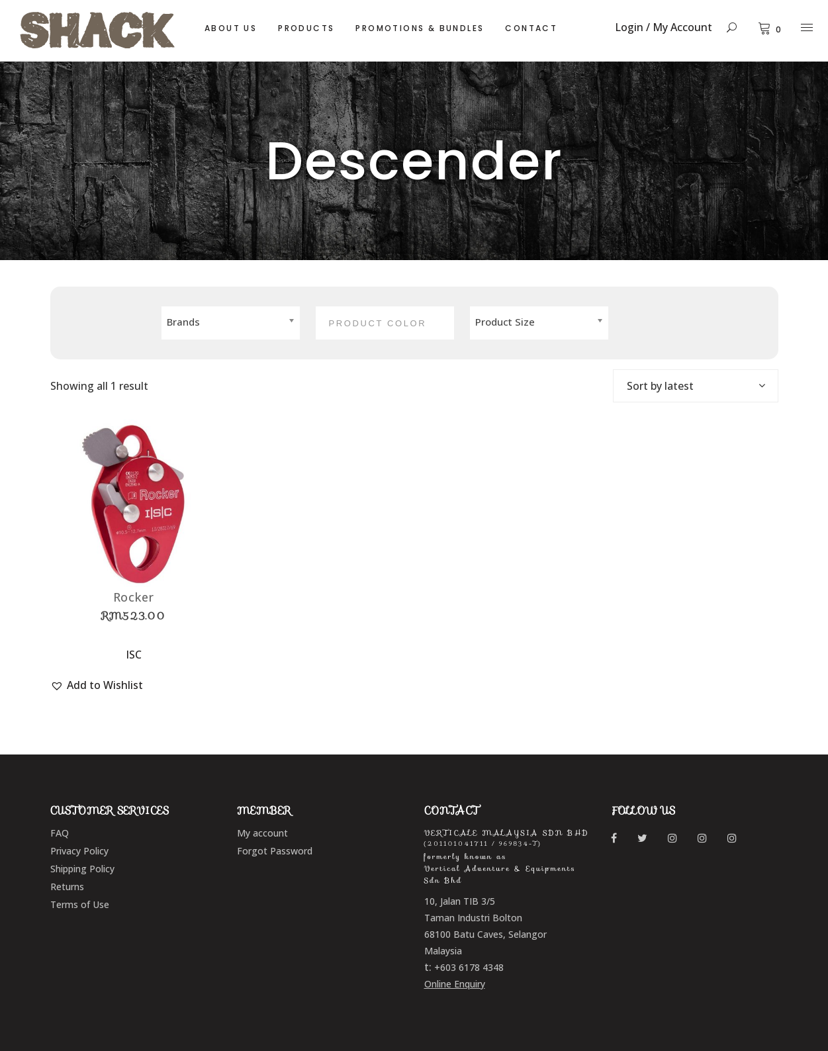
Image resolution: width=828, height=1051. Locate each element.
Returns (67, 886)
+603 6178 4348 (469, 967)
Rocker (133, 597)
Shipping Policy (82, 868)
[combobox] (695, 385)
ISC (134, 654)
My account (262, 833)
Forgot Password (274, 851)
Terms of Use (79, 904)
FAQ (59, 833)
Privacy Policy (79, 851)
